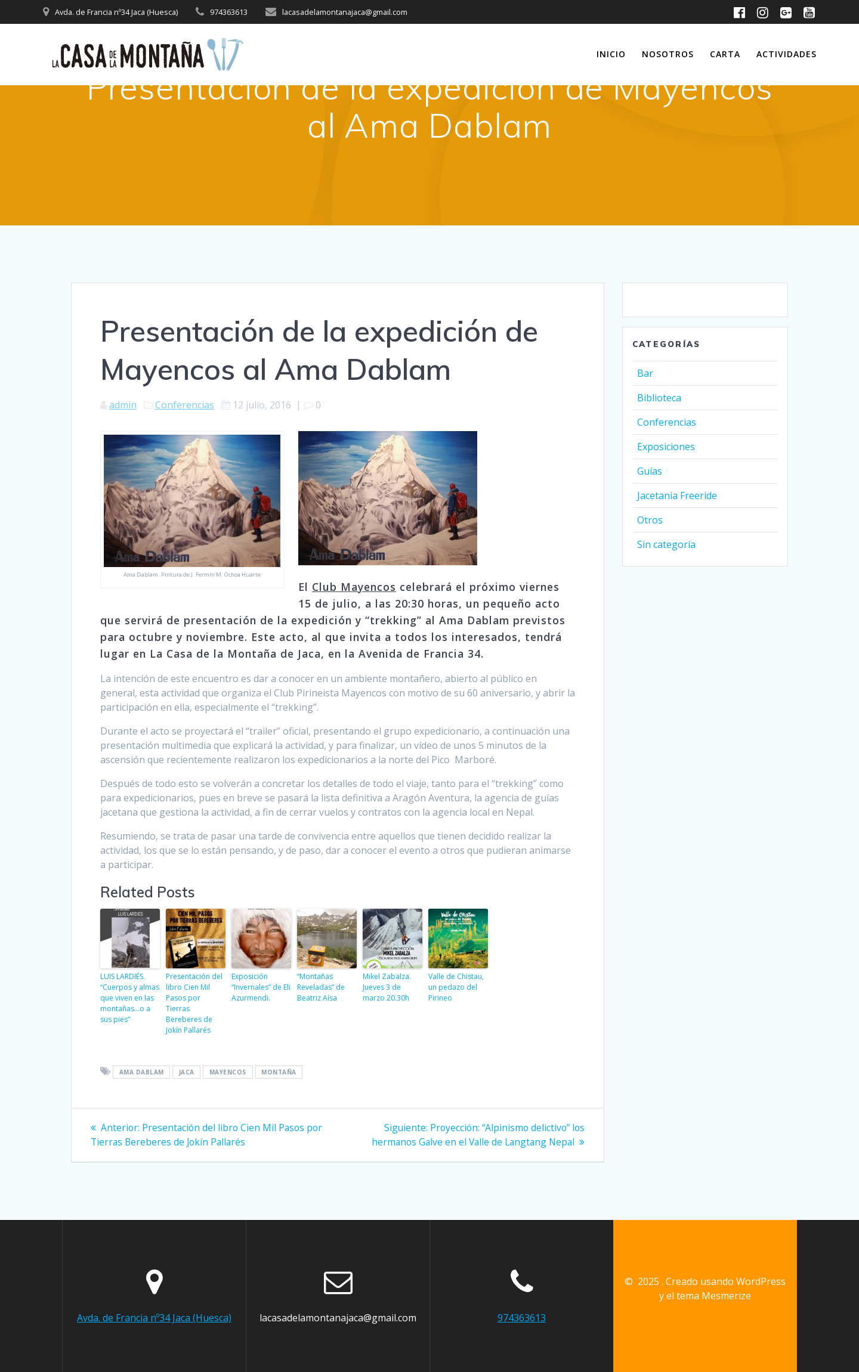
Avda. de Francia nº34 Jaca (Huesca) (154, 1317)
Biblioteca (659, 397)
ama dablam (141, 1072)
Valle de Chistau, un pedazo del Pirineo (456, 987)
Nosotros (668, 54)
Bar (645, 373)
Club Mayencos (354, 587)
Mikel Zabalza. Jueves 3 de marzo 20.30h (387, 987)
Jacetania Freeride (677, 495)
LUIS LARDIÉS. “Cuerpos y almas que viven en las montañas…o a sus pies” (129, 997)
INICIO (611, 54)
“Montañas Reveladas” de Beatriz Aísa (321, 987)
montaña (278, 1072)
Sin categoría (666, 544)
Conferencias (184, 404)
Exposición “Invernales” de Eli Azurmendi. (261, 987)
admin (123, 404)
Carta (725, 54)
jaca (186, 1072)
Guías (649, 471)
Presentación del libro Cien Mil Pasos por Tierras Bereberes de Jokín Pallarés (194, 1003)
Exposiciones (666, 446)
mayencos (227, 1072)
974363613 (522, 1317)
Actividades (786, 54)
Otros (650, 519)
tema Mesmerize (713, 1295)
